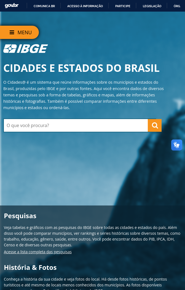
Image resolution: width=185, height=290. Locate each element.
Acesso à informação (85, 6)
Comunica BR (44, 6)
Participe (122, 6)
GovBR (11, 5)
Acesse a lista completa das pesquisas (38, 251)
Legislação (152, 6)
